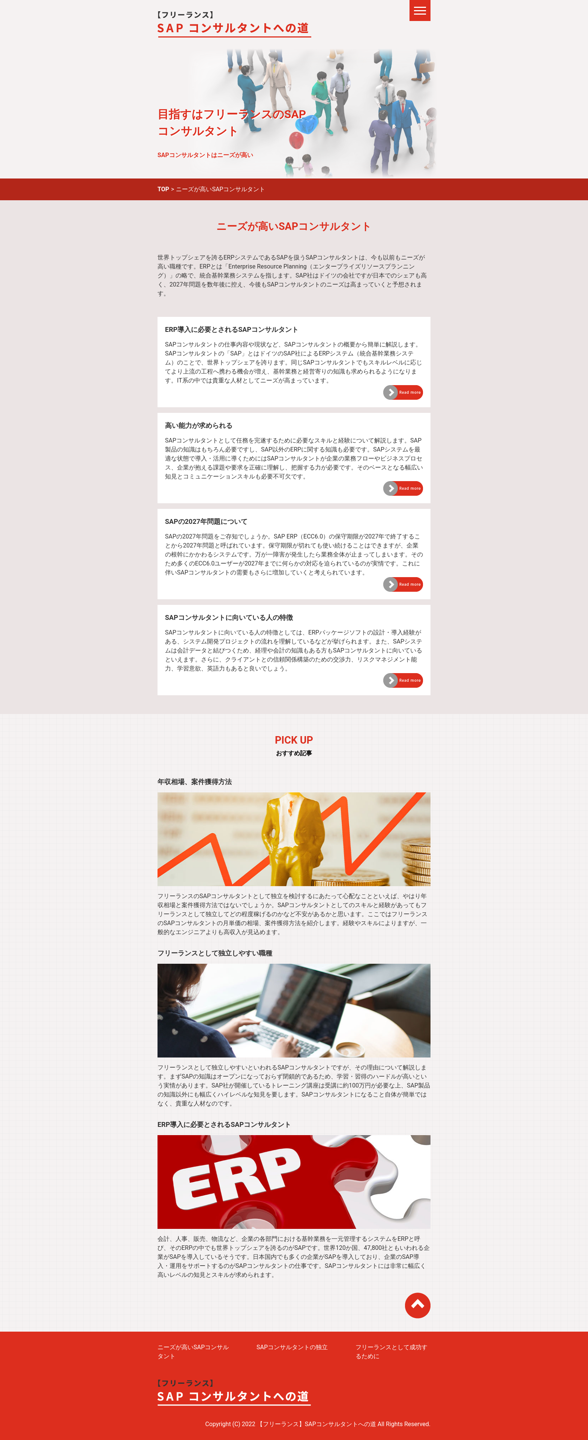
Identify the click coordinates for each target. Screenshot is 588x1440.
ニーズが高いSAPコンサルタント (193, 1352)
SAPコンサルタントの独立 (292, 1347)
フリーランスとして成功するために (392, 1352)
